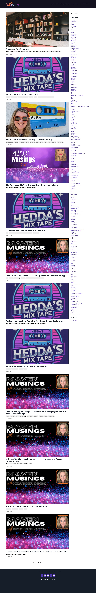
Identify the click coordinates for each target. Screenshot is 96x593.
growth (73, 141)
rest (72, 255)
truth (72, 305)
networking (74, 208)
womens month (58, 51)
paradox (73, 216)
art (71, 30)
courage (73, 84)
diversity (73, 99)
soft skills (73, 268)
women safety (35, 234)
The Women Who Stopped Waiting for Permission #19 (32, 140)
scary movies (74, 262)
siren (72, 267)
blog (16, 97)
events (72, 109)
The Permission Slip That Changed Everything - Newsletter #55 (36, 186)
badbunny (73, 40)
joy (71, 168)
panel (72, 215)
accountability (75, 21)
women (30, 51)
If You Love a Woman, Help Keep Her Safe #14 (28, 231)
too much (31, 97)
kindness (73, 171)
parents (73, 218)
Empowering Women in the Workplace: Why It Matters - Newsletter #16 (32, 561)
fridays (7, 51)
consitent (73, 82)
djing (72, 104)
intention (73, 163)
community (74, 72)
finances (10, 330)
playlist (73, 233)
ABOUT (77, 4)
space (72, 273)
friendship (74, 131)
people (72, 220)
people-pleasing (75, 221)
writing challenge (76, 336)
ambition (8, 97)
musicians (73, 206)
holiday (73, 153)
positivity (73, 235)
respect (73, 253)
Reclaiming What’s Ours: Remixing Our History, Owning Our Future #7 (34, 326)
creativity (73, 85)
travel (72, 302)
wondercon (74, 329)
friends (73, 129)
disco (72, 97)
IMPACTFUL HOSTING (65, 4)
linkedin (73, 179)
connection (74, 79)
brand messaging (75, 50)
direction (73, 94)
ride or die (74, 258)
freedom (73, 126)
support (73, 292)
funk (72, 134)
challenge (73, 60)
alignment (73, 27)
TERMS (53, 583)
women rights (35, 51)
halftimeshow (75, 146)
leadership (18, 51)
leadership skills (23, 188)
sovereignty (74, 272)
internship (74, 166)
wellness (73, 310)
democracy (8, 375)
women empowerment (42, 97)
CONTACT (48, 583)
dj (71, 102)
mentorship (74, 189)
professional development (78, 245)
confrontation (75, 77)
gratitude (73, 139)
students (73, 285)
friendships (12, 51)
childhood (73, 63)
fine (72, 121)
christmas (73, 65)
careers (7, 423)
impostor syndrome (76, 156)
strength (73, 283)
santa (72, 260)
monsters (73, 200)
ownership (74, 213)
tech (72, 294)
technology (41, 423)
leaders (73, 174)
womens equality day (50, 51)
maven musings (17, 282)
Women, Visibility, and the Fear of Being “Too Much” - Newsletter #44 (37, 278)
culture (73, 87)
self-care (73, 265)
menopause (74, 186)
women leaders (50, 97)
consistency (74, 80)
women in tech (75, 315)
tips (72, 299)
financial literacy (17, 330)
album (72, 25)
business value (75, 57)
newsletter (29, 188)
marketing (73, 183)
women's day (42, 51)
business (8, 565)
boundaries (74, 47)
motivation (23, 282)
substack (21, 375)
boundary (73, 48)
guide (72, 144)
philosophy (74, 231)
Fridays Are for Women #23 (19, 49)
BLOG (72, 4)
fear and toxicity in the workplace (77, 113)
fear (72, 110)
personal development (77, 226)
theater (73, 297)
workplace (74, 332)
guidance (73, 142)
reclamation (74, 250)
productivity (74, 243)
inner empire (74, 159)
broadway (73, 53)
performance (74, 223)
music (72, 205)
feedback (73, 116)
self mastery (74, 263)
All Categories (74, 20)
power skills (74, 238)
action (72, 23)
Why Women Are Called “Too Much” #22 (25, 95)
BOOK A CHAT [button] (85, 3)
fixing (72, 122)
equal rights (8, 517)
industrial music (75, 158)
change (73, 62)
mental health (75, 188)
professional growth (76, 247)
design (72, 90)
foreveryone (74, 124)
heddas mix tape (12, 234)
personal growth (75, 228)
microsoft (73, 191)
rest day (73, 257)
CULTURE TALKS (55, 4)
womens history (75, 325)
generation (74, 137)
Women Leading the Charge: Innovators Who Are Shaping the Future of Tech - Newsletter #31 (35, 420)
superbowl (74, 290)
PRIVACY (58, 583)
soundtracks (74, 270)
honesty (73, 154)
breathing (73, 52)
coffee (72, 68)
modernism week (76, 196)
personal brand (75, 225)
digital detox (74, 92)
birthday (73, 43)
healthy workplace (76, 147)
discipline (73, 95)
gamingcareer (75, 136)
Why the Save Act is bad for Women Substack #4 (29, 373)
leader (72, 173)
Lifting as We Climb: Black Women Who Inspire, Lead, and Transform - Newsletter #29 (34, 468)
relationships (74, 252)
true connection (75, 304)
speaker (73, 277)
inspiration (20, 97)
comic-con (74, 70)
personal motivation (76, 230)
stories (73, 280)
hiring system (75, 151)
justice (72, 169)
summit (73, 289)
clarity (72, 67)
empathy (73, 105)
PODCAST (42, 583)
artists (72, 33)
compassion (74, 74)
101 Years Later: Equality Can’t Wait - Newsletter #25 (31, 515)
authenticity (74, 35)
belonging (73, 42)
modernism (74, 194)
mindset (73, 193)
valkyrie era (74, 309)
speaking (73, 278)
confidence (74, 75)
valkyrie (73, 307)
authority (12, 97)
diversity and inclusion (77, 100)
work (72, 331)
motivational (26, 97)
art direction (74, 32)
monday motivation (24, 51)
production (74, 242)
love (17, 234)
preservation (74, 240)
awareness (74, 38)
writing (73, 334)
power (72, 236)
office (72, 211)
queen (72, 248)
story (72, 282)
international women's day (21, 423)
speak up (73, 275)
